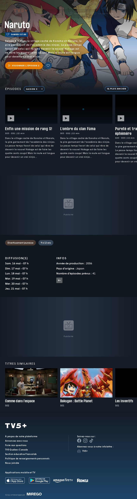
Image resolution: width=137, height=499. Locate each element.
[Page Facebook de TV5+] (79, 441)
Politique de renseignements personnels (27, 458)
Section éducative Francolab (21, 454)
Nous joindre (12, 463)
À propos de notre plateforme (21, 436)
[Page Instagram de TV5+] (85, 441)
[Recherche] (123, 9)
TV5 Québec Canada (16, 449)
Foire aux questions (16, 445)
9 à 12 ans (46, 242)
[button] (77, 9)
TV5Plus (20, 6)
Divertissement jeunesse (20, 242)
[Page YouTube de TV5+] (91, 441)
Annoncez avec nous (16, 440)
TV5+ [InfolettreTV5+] (85, 450)
